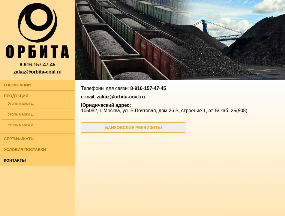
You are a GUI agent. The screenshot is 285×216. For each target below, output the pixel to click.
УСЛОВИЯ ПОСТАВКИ (25, 149)
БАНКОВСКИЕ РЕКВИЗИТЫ (133, 127)
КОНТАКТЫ (15, 160)
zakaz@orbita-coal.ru (38, 71)
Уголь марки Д (21, 103)
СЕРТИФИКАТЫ (19, 138)
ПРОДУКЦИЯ (16, 96)
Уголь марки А (21, 125)
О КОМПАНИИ (17, 85)
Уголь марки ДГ (22, 114)
